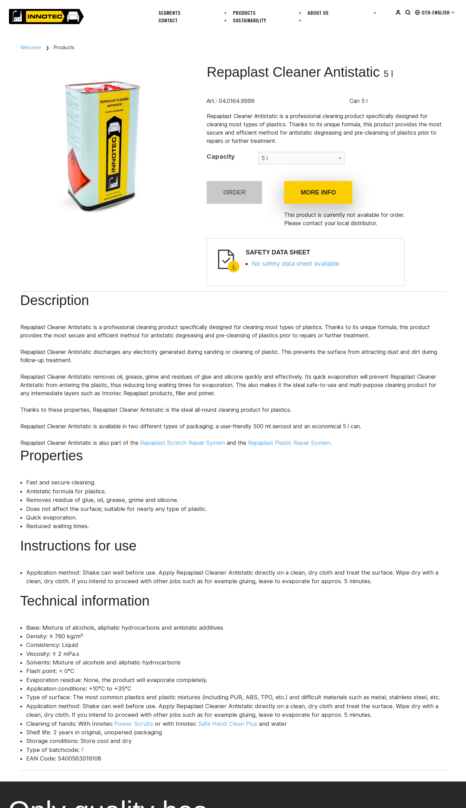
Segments (169, 12)
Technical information (256, 301)
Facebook (249, 763)
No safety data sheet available (295, 263)
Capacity (221, 156)
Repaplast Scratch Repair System (189, 443)
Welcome (30, 47)
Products (244, 12)
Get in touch (31, 555)
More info (318, 192)
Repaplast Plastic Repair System (296, 443)
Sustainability (249, 20)
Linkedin (247, 739)
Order (234, 192)
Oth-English (435, 12)
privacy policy (71, 795)
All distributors (92, 555)
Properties (110, 301)
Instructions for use (176, 301)
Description (56, 301)
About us (318, 12)
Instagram (249, 751)
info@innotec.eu (28, 631)
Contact (168, 20)
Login (357, 683)
